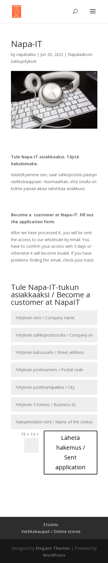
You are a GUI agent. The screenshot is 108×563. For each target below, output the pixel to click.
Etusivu (50, 524)
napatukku (26, 54)
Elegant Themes (53, 548)
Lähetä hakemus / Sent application (70, 452)
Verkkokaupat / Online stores (50, 531)
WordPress (54, 555)
